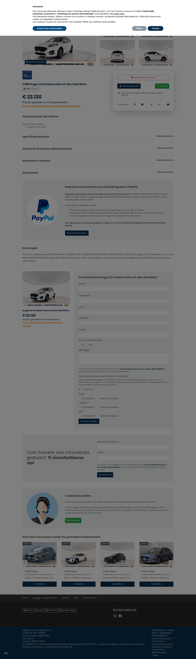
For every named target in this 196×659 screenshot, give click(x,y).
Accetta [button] (155, 28)
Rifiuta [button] (139, 28)
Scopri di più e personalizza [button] (49, 28)
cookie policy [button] (119, 14)
